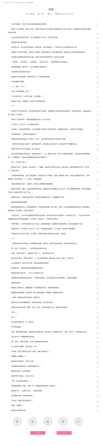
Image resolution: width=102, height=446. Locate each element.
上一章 (38, 433)
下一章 (64, 433)
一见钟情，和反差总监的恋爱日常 (17, 2)
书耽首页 (6, 2)
